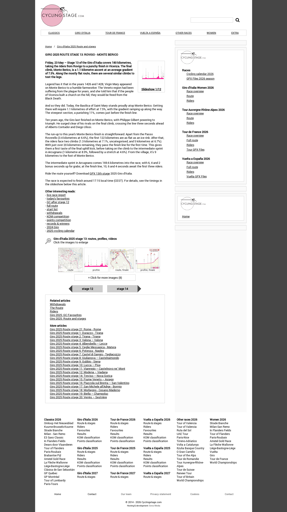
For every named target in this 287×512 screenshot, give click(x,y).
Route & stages (86, 423)
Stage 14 (122, 289)
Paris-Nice (183, 437)
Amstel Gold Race (54, 459)
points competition (59, 220)
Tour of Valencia (187, 423)
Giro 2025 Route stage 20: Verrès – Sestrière (78, 397)
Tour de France (115, 32)
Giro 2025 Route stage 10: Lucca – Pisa (75, 365)
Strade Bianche (53, 430)
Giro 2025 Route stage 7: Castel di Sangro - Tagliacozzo (85, 354)
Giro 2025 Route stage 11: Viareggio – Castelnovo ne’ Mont (87, 369)
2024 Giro (53, 227)
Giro (212, 455)
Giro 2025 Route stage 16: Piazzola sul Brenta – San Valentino (89, 383)
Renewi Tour (184, 473)
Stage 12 (87, 289)
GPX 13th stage (100, 173)
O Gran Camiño (186, 451)
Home (48, 46)
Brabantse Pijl (52, 455)
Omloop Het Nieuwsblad (58, 423)
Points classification (89, 441)
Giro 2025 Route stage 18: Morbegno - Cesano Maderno (85, 390)
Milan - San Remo (54, 434)
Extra (235, 32)
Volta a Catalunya (188, 444)
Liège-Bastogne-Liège (57, 466)
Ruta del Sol (184, 430)
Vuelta (214, 451)
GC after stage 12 (58, 202)
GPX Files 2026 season (201, 78)
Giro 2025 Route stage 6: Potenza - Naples (77, 351)
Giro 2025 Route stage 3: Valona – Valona (76, 340)
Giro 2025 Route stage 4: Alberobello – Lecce (78, 343)
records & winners (58, 223)
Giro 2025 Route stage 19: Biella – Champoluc (79, 394)
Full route (192, 140)
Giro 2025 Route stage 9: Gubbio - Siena (75, 361)
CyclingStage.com (65, 15)
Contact (229, 494)
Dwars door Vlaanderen (58, 444)
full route (52, 206)
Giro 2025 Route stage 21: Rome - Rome (75, 329)
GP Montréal (51, 476)
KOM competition (58, 216)
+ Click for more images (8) (105, 278)
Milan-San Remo (220, 426)
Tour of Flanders (54, 448)
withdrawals (54, 213)
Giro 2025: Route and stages (68, 318)
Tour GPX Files (195, 149)
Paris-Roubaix (52, 451)
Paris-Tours (51, 484)
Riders (190, 100)
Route (190, 96)
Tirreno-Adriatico (187, 441)
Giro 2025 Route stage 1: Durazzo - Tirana (76, 333)
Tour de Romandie (188, 459)
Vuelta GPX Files (197, 176)
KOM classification (88, 437)
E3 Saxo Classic (53, 437)
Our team (126, 494)
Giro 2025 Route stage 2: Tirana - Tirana (75, 336)
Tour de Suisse (185, 469)
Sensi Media (154, 505)
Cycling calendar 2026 (200, 74)
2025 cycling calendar (60, 231)
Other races (184, 32)
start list (52, 209)
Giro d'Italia (82, 32)
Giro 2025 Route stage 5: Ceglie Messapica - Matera (83, 347)
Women (211, 32)
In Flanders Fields (54, 441)
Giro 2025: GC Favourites (66, 315)
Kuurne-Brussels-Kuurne (58, 426)
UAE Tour (182, 434)
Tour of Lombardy (55, 480)
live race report (56, 195)
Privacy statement (160, 494)
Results (81, 434)
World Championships (190, 480)
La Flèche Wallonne (56, 462)
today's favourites (58, 198)
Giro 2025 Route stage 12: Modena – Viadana (79, 372)
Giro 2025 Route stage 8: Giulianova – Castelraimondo (84, 358)
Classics (54, 32)
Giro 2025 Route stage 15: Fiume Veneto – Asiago (82, 379)
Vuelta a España (150, 32)
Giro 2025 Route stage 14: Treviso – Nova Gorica (81, 376)
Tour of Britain (185, 476)
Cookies (194, 494)
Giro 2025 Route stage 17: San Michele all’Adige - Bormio (86, 386)
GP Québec (50, 473)
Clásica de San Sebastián (59, 469)
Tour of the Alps (186, 455)
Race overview (195, 91)
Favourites (83, 430)
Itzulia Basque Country (190, 448)
